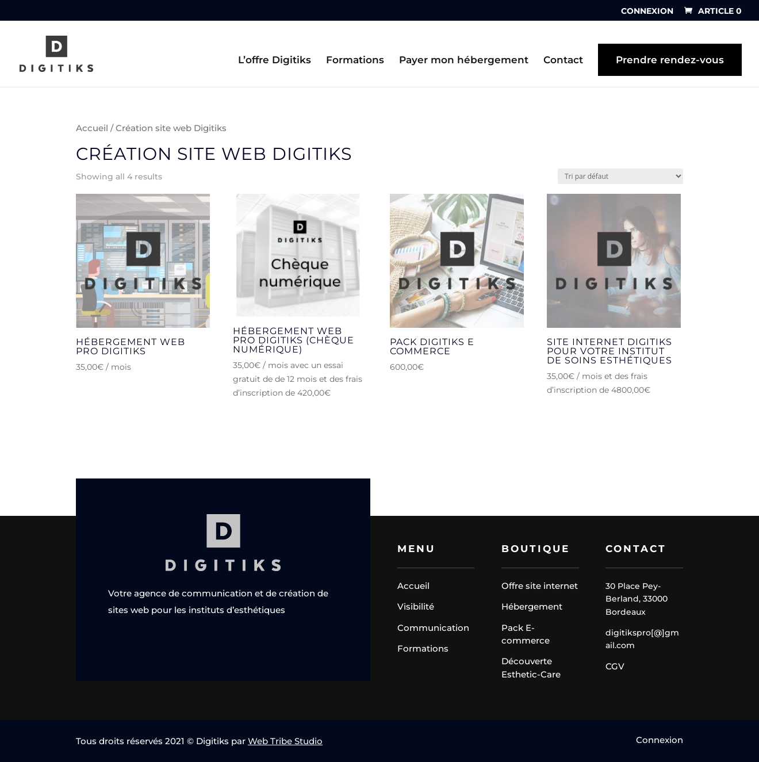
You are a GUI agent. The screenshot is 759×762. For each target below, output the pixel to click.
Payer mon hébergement (463, 61)
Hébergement (531, 606)
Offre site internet (539, 585)
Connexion (647, 11)
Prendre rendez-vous (670, 60)
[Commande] (620, 176)
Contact (563, 61)
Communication (433, 627)
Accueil (92, 128)
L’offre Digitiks (274, 61)
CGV (614, 666)
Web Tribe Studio (285, 741)
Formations (355, 61)
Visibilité (415, 606)
